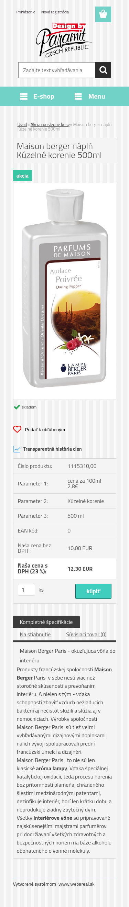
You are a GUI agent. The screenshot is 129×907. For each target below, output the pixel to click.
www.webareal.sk (76, 883)
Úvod (22, 124)
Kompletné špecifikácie (46, 622)
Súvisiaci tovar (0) (86, 634)
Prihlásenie (26, 12)
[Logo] (64, 40)
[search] (103, 70)
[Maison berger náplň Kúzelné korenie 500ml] (64, 186)
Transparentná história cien (47, 449)
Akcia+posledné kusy (50, 124)
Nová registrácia (55, 12)
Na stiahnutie (35, 634)
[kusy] (26, 590)
